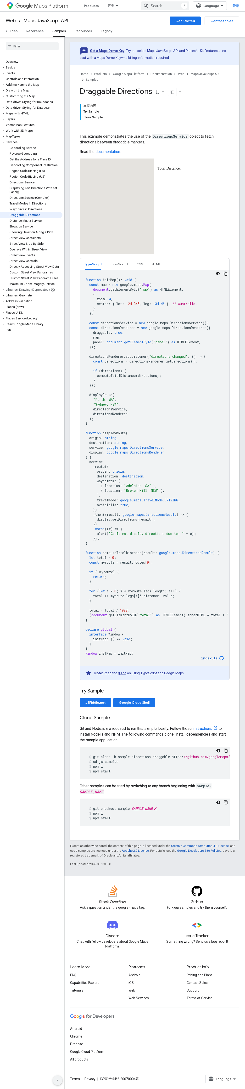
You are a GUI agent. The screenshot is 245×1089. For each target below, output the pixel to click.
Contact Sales (197, 983)
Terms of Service (199, 998)
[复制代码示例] (225, 274)
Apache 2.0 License (135, 850)
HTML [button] (156, 264)
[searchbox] (32, 46)
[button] (31, 67)
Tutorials (76, 990)
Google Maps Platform (128, 74)
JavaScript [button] (119, 264)
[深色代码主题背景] (218, 274)
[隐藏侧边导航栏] (57, 1080)
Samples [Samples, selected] (59, 31)
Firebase (76, 1044)
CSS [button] (140, 264)
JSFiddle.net (95, 702)
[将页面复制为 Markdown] (172, 92)
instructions (202, 728)
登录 (236, 6)
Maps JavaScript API (45, 21)
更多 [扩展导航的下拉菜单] (110, 6)
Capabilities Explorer (85, 983)
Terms (75, 1079)
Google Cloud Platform (87, 1052)
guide (122, 673)
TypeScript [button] (93, 264)
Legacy (106, 31)
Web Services (138, 998)
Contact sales (222, 21)
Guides (12, 31)
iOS (131, 983)
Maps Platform (41, 6)
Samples (92, 79)
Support (193, 990)
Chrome (76, 1036)
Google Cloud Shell (134, 702)
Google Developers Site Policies (199, 850)
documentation (107, 151)
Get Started (185, 21)
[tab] (93, 264)
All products (79, 1059)
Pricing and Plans (199, 975)
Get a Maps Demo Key (107, 51)
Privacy (89, 1079)
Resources (83, 31)
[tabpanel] (154, 475)
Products (91, 6)
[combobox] (165, 5)
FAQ (73, 975)
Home (84, 74)
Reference (35, 31)
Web (11, 21)
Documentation (161, 74)
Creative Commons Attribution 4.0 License (200, 846)
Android (134, 975)
